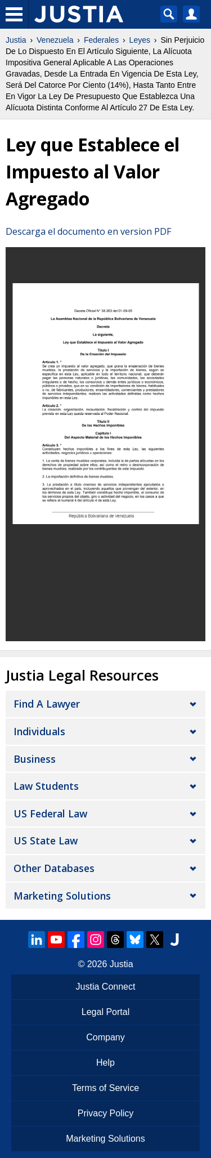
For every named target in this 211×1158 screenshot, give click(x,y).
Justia (16, 39)
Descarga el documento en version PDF (88, 231)
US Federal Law (50, 813)
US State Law (46, 840)
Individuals (39, 731)
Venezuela (55, 39)
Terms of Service (105, 1088)
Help (105, 1062)
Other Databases (54, 868)
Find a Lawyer (47, 703)
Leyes (139, 39)
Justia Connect (106, 986)
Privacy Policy (106, 1113)
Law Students (46, 786)
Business (35, 759)
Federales (101, 39)
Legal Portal (105, 1012)
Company (105, 1037)
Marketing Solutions (62, 895)
